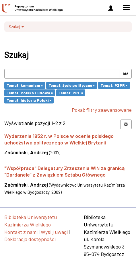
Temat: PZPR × (113, 85)
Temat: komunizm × (25, 85)
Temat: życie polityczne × (71, 85)
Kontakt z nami (21, 232)
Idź (125, 73)
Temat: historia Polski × (29, 99)
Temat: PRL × (71, 92)
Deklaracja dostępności (30, 239)
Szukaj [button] (16, 26)
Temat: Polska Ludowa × (30, 92)
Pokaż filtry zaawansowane (102, 110)
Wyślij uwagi (54, 232)
